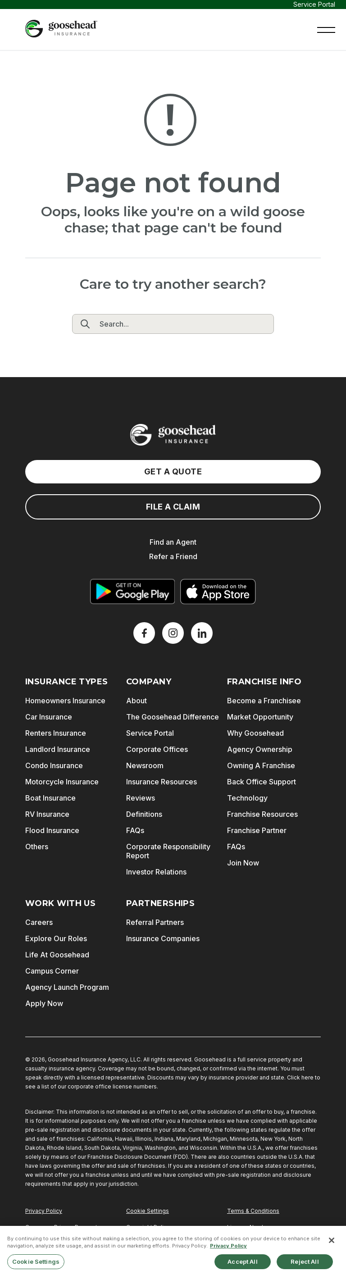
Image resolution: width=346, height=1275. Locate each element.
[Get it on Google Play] (132, 591)
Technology (247, 797)
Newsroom (145, 765)
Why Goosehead (255, 733)
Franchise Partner (257, 830)
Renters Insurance (55, 733)
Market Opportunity (260, 716)
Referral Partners (155, 922)
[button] (326, 29)
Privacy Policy (43, 1210)
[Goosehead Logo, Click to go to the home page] (61, 28)
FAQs (135, 830)
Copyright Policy (148, 1227)
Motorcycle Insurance (62, 781)
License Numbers (250, 1227)
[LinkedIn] (202, 633)
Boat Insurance (50, 797)
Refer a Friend (173, 556)
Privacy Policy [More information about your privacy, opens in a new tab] (228, 1252)
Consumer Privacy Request (61, 1227)
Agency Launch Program (67, 987)
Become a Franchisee (264, 700)
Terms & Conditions (253, 1210)
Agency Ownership (259, 749)
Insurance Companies (163, 938)
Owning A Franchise (261, 765)
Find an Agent (173, 541)
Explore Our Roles (56, 938)
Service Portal (314, 4)
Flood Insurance (52, 830)
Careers (39, 922)
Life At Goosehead (57, 954)
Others (36, 846)
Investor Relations (156, 871)
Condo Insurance (54, 765)
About (136, 700)
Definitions (144, 814)
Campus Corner (52, 970)
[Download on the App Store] (218, 591)
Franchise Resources (262, 814)
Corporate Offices (157, 749)
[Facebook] (144, 633)
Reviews (140, 797)
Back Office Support (261, 781)
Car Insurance (48, 716)
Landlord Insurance (57, 749)
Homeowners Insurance (65, 700)
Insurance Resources (161, 781)
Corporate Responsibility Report (168, 851)
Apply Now (44, 1003)
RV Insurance (47, 814)
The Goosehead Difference (172, 716)
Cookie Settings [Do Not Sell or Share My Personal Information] (147, 1210)
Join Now (243, 862)
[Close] (331, 1247)
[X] (173, 633)
